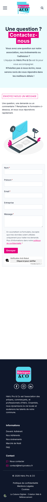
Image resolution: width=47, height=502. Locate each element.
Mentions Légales (25, 486)
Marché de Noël (13, 443)
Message (9, 214)
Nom (7, 167)
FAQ (8, 447)
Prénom (8, 180)
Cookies (25, 489)
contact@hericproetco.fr (21, 465)
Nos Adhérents (13, 435)
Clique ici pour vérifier (26, 261)
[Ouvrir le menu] (5, 8)
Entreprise (9, 202)
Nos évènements (14, 439)
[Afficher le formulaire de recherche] (42, 8)
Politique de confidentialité (25, 483)
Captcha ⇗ (36, 263)
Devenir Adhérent (14, 431)
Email (7, 191)
